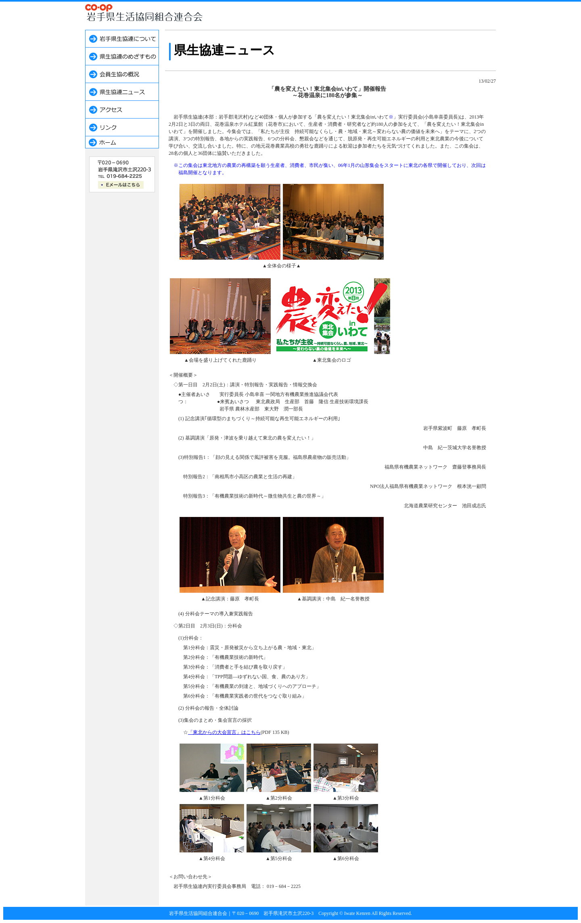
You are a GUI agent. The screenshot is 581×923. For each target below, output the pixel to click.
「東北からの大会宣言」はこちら (224, 732)
